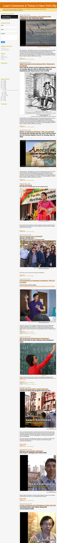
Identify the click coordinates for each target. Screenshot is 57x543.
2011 (3, 99)
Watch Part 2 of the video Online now (43, 46)
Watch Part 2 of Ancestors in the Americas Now (35, 16)
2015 (3, 96)
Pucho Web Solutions (5, 49)
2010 (3, 100)
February (5, 95)
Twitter (2, 58)
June (4, 89)
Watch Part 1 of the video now (44, 167)
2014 (3, 97)
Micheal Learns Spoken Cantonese (31, 451)
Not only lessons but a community (31, 236)
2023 (3, 84)
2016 (3, 88)
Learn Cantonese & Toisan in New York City (29, 5)
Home (2, 55)
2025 (3, 82)
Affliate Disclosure (4, 57)
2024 (3, 83)
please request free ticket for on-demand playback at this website (37, 286)
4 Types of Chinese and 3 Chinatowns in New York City (38, 505)
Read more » (22, 58)
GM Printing (3, 48)
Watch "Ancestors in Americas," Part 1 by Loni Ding (37, 131)
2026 (3, 80)
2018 (3, 85)
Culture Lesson (25, 332)
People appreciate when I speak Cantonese (34, 389)
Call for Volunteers (26, 185)
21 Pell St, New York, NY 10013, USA (29, 333)
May (4, 92)
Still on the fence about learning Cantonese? (34, 338)
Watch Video (44, 375)
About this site (3, 56)
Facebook (3, 59)
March (4, 94)
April (4, 93)
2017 (3, 86)
